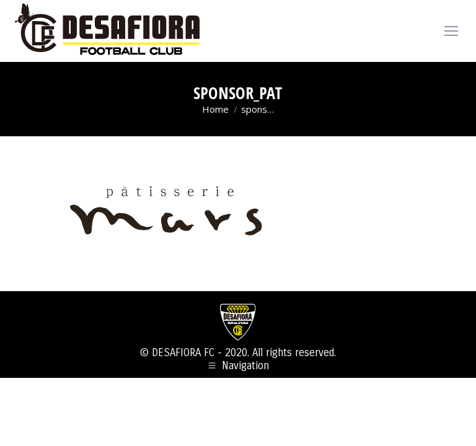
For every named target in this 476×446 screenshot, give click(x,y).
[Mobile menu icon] (451, 31)
